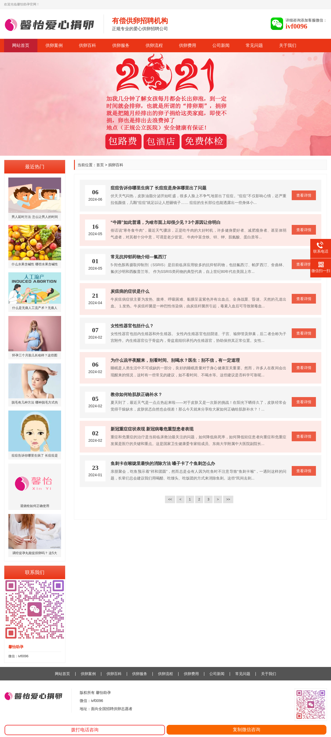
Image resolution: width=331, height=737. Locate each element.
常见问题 (254, 45)
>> (228, 499)
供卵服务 (120, 45)
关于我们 (287, 45)
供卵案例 (54, 45)
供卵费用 (187, 45)
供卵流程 (154, 45)
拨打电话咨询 (84, 729)
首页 (100, 165)
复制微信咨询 (246, 729)
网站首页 (20, 45)
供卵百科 (87, 45)
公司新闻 (221, 45)
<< (170, 499)
